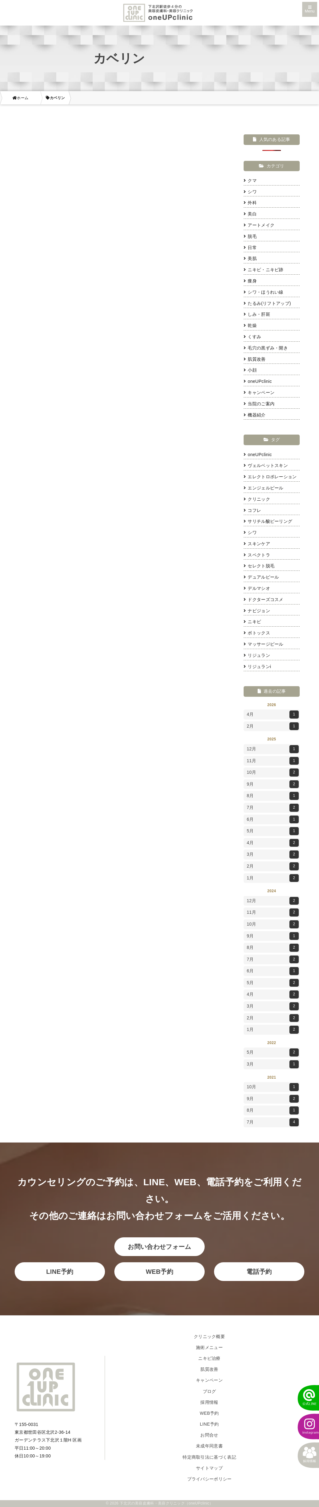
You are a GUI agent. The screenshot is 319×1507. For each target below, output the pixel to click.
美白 (250, 213)
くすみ (252, 336)
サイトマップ (209, 1468)
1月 (273, 878)
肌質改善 (255, 359)
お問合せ (209, 1434)
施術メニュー (209, 1347)
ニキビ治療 (209, 1358)
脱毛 (250, 236)
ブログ (209, 1391)
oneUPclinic (258, 381)
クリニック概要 (209, 1336)
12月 (273, 749)
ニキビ (252, 621)
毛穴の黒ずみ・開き (266, 347)
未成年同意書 (209, 1445)
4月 (273, 714)
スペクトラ (257, 554)
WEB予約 (159, 1271)
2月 (273, 726)
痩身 (250, 280)
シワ (250, 191)
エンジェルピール (263, 487)
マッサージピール (263, 644)
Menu (309, 10)
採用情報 (209, 1402)
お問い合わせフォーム (159, 1246)
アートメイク (259, 225)
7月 (273, 808)
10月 (273, 772)
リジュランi (257, 666)
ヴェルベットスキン (266, 465)
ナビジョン (257, 610)
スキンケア (257, 543)
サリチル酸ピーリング (268, 521)
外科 (250, 202)
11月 (273, 761)
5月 (273, 831)
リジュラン (257, 655)
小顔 (250, 370)
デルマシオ (257, 588)
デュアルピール (261, 577)
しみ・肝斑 (257, 314)
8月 (273, 796)
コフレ (252, 510)
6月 (273, 820)
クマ (250, 180)
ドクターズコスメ (263, 599)
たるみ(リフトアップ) (267, 303)
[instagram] (305, 1426)
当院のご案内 (259, 403)
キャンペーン (259, 392)
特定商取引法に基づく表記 (209, 1457)
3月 (273, 854)
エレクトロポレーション (270, 476)
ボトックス (257, 632)
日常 (250, 247)
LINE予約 (59, 1271)
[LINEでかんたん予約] (305, 1398)
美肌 (250, 258)
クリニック (257, 499)
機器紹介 (255, 414)
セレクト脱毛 (259, 565)
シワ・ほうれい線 (263, 292)
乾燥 (250, 325)
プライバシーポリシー (209, 1478)
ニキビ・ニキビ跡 (263, 269)
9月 (273, 784)
